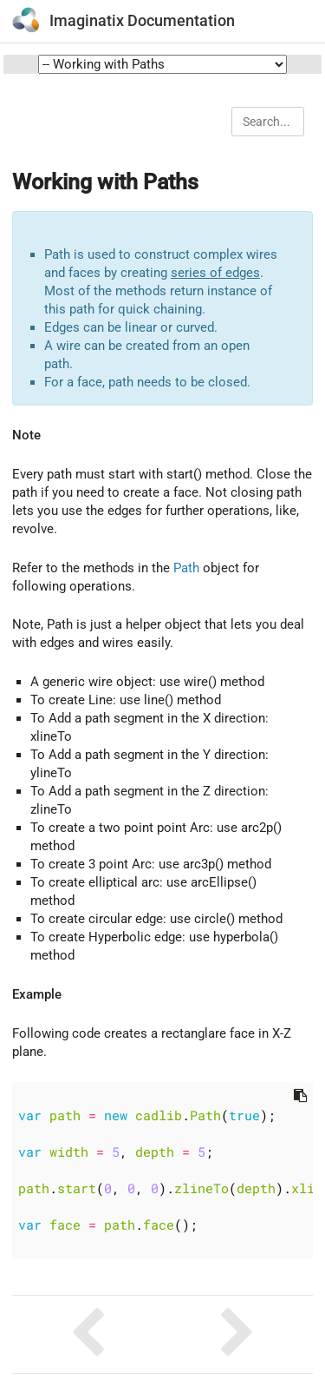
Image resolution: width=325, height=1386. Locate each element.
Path (186, 568)
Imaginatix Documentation (142, 20)
